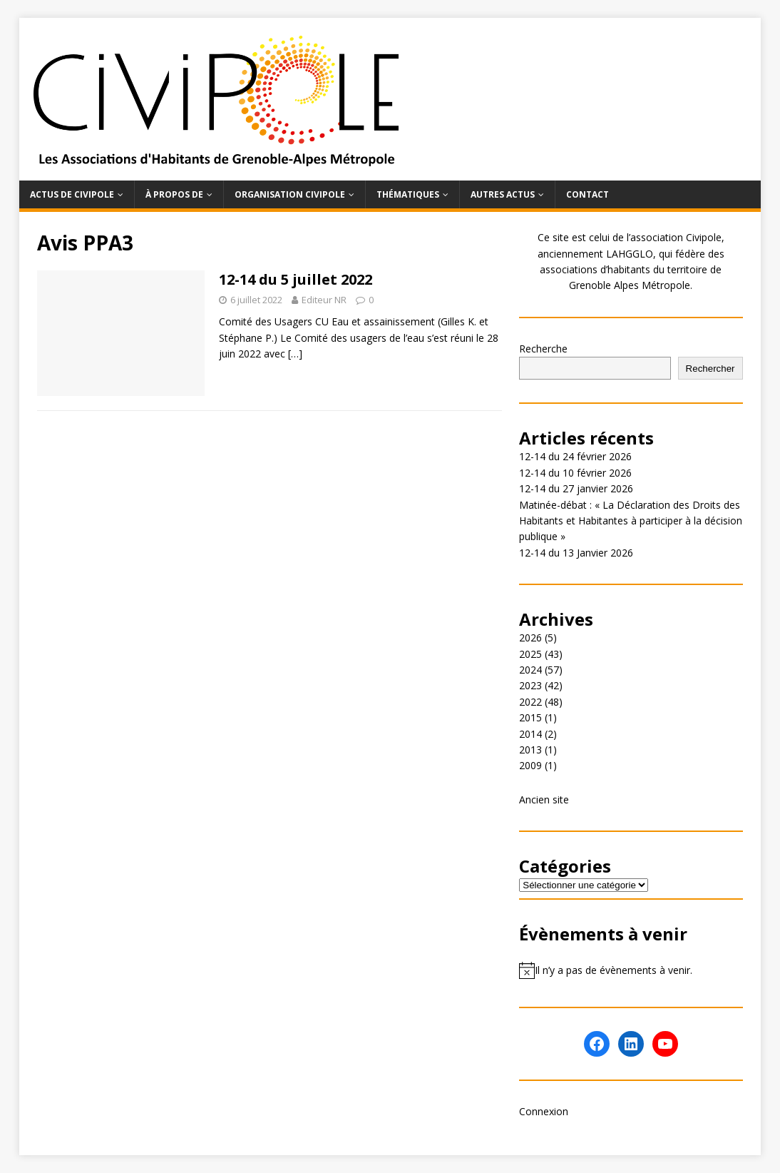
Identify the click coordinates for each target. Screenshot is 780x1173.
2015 (530, 717)
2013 (530, 749)
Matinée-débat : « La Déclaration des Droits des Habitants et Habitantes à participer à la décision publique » (630, 521)
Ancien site (544, 799)
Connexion (543, 1111)
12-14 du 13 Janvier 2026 (576, 552)
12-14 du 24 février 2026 (575, 456)
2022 (530, 702)
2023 (530, 685)
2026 (530, 637)
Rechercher (710, 368)
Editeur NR (324, 299)
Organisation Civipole (290, 194)
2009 (530, 765)
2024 (530, 669)
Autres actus (503, 194)
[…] (295, 353)
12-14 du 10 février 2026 (575, 472)
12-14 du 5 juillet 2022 (295, 279)
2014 (530, 734)
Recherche (543, 348)
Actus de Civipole (72, 194)
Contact (587, 194)
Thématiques (407, 194)
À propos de (174, 194)
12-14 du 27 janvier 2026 (576, 488)
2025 (530, 654)
